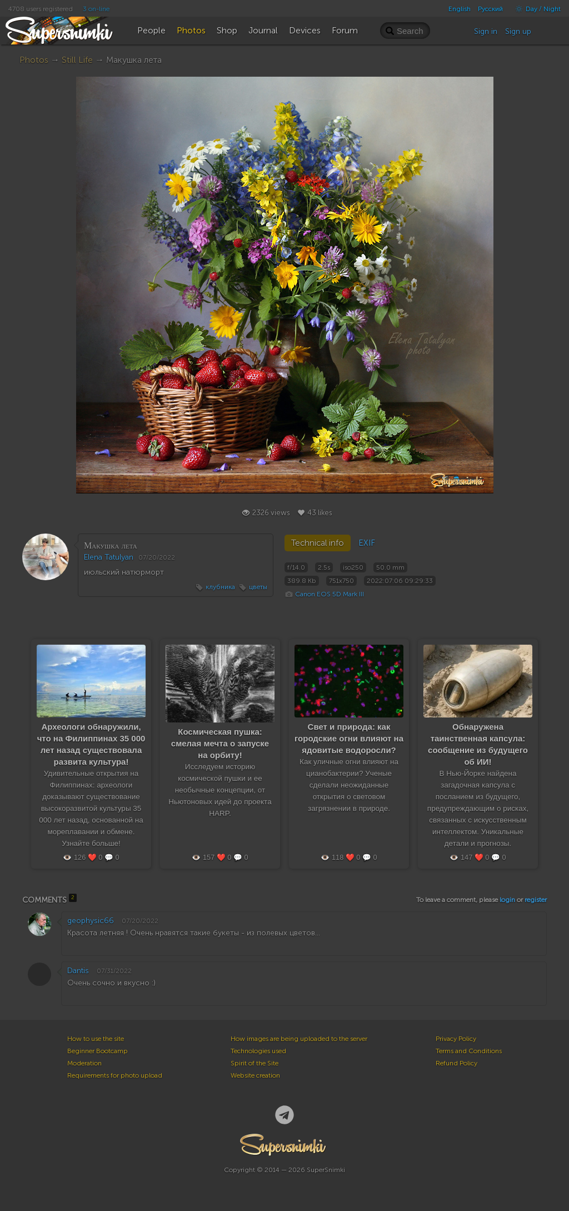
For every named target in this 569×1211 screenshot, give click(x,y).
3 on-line (96, 9)
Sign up (518, 31)
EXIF (366, 543)
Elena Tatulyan (108, 557)
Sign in (485, 31)
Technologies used (258, 1051)
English (459, 9)
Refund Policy (456, 1063)
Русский (490, 9)
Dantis (78, 970)
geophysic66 (90, 920)
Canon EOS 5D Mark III (329, 594)
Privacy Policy (456, 1039)
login (507, 900)
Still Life (77, 59)
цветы (258, 587)
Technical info (317, 543)
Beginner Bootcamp (97, 1051)
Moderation (84, 1063)
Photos (33, 59)
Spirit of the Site (254, 1063)
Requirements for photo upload (114, 1075)
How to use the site (95, 1039)
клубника (220, 587)
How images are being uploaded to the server (299, 1039)
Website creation (255, 1075)
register (536, 900)
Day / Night (535, 9)
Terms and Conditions (469, 1051)
